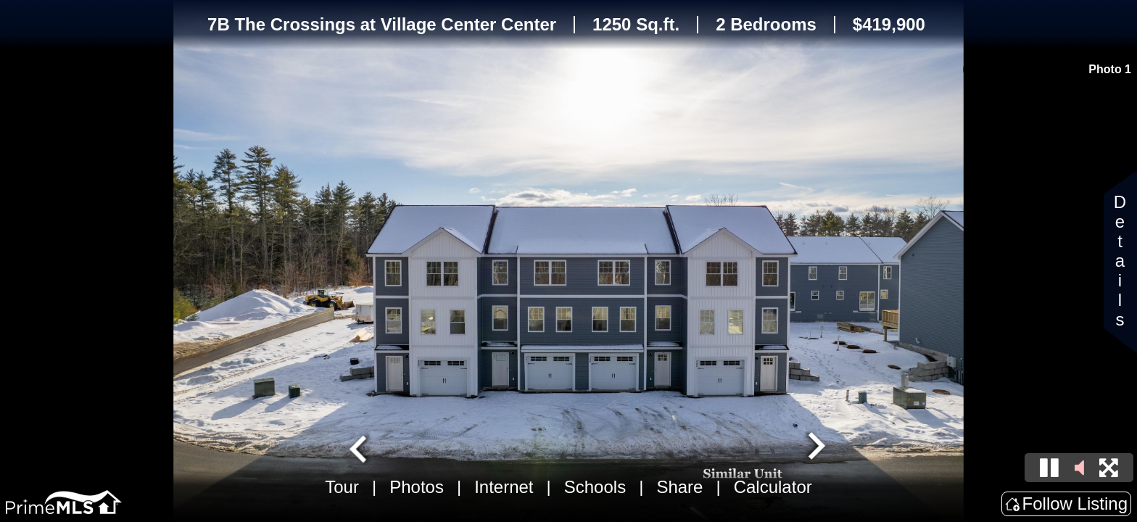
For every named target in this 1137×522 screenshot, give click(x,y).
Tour (342, 487)
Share (679, 487)
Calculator (773, 487)
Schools (595, 487)
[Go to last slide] (360, 447)
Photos (416, 487)
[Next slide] (815, 447)
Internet (503, 487)
